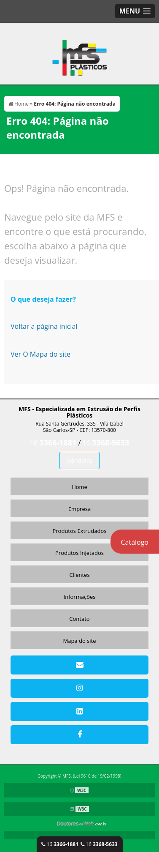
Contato (79, 619)
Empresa (79, 509)
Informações (80, 597)
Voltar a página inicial (44, 326)
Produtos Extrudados (79, 531)
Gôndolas (79, 460)
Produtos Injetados (79, 553)
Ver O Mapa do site (40, 354)
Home (79, 487)
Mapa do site (79, 640)
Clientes (79, 575)
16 (59, 844)
